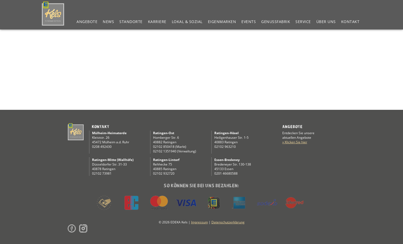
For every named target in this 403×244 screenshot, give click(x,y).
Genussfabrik (275, 21)
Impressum (199, 222)
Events (248, 21)
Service (303, 21)
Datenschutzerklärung (228, 222)
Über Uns (326, 21)
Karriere (157, 21)
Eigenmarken (222, 21)
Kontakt (350, 21)
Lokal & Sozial (187, 21)
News (108, 21)
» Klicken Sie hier (294, 142)
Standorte (131, 21)
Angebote (87, 21)
